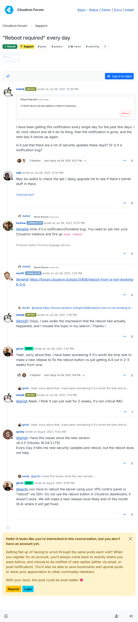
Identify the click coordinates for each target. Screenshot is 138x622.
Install (129, 10)
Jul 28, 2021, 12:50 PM (48, 172)
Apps (81, 10)
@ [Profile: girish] (22, 401)
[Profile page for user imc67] (8, 276)
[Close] (130, 539)
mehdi (20, 89)
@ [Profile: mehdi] (22, 229)
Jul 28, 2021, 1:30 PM (63, 314)
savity (20, 431)
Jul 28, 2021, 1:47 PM (60, 348)
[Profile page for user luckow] (8, 226)
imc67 (20, 273)
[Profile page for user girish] (8, 351)
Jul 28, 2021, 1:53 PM (63, 395)
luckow (21, 223)
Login (28, 589)
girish (20, 348)
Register (13, 589)
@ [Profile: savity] (22, 489)
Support (26, 46)
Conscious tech (25, 194)
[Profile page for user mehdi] (8, 92)
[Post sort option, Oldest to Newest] (8, 76)
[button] (6, 616)
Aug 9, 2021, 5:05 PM (60, 483)
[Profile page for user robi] (8, 175)
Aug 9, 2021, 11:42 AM (52, 431)
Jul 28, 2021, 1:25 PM (68, 273)
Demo (106, 10)
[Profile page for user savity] (8, 434)
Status (93, 10)
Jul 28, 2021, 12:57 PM (70, 223)
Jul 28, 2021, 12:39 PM (64, 89)
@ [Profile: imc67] (22, 321)
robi (18, 172)
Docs (118, 10)
